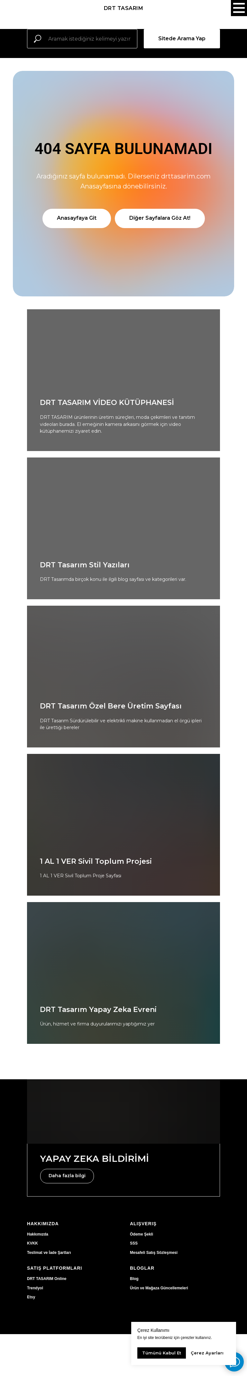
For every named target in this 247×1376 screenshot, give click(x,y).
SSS (134, 1243)
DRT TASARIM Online (46, 1278)
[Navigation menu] (239, 8)
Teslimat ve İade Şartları (49, 1252)
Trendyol (35, 1288)
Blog (134, 1278)
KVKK (32, 1243)
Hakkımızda (37, 1234)
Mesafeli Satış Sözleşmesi (154, 1252)
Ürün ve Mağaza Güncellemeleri (159, 1288)
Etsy (31, 1297)
